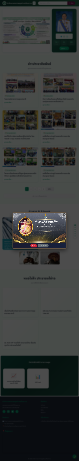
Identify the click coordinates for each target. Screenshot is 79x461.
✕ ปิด (33, 246)
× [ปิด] (64, 215)
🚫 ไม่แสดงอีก (43, 246)
